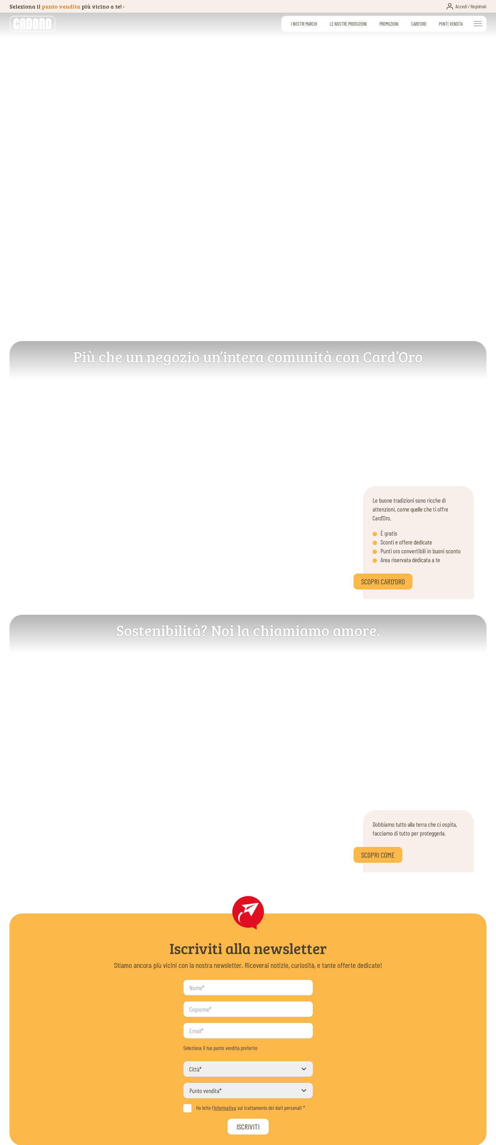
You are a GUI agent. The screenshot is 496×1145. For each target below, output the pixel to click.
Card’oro (418, 24)
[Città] (248, 1069)
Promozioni (389, 24)
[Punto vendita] (248, 1090)
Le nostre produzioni (348, 24)
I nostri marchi (304, 24)
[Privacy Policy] (187, 1108)
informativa (225, 1107)
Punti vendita (451, 24)
